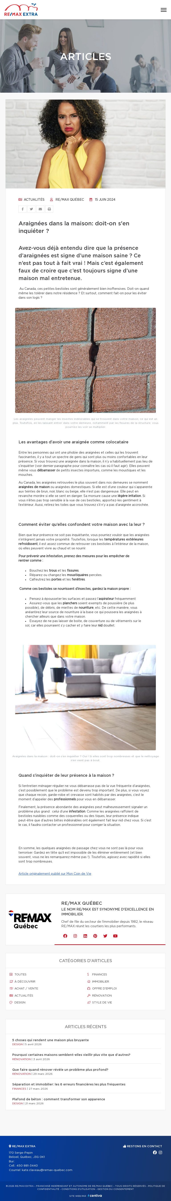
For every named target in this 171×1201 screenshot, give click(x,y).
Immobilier (98, 981)
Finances (97, 974)
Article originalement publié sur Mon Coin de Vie (54, 873)
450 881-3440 (27, 1165)
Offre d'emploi (102, 988)
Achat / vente (24, 988)
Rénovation (99, 995)
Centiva (95, 1195)
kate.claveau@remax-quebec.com (47, 1170)
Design (17, 1002)
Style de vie (99, 1002)
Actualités (31, 199)
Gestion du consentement (115, 1189)
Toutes (18, 974)
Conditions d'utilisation (78, 1189)
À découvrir (22, 981)
